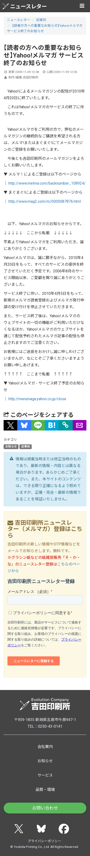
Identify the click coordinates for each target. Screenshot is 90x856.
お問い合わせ (45, 807)
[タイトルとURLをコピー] (66, 425)
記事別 (41, 20)
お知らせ (11, 446)
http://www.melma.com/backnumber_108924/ (47, 183)
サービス (45, 775)
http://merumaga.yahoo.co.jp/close (37, 399)
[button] (10, 425)
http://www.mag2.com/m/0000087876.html (44, 201)
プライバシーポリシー (44, 841)
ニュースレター (24, 6)
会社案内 (45, 746)
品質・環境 (45, 789)
